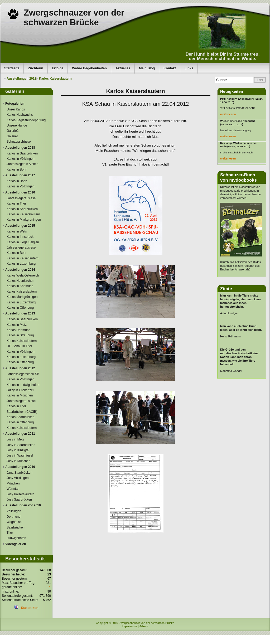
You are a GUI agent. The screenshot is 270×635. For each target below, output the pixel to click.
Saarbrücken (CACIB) (22, 412)
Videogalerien (15, 544)
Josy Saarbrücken (19, 499)
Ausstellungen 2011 (20, 433)
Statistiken (29, 608)
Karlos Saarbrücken (20, 417)
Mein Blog (147, 68)
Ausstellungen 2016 (20, 192)
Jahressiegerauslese (21, 198)
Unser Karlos (16, 109)
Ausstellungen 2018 (20, 147)
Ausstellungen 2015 (20, 225)
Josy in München (18, 461)
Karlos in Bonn (17, 169)
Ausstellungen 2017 (20, 175)
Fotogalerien (14, 103)
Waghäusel (14, 522)
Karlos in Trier (16, 203)
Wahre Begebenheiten (89, 68)
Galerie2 (12, 131)
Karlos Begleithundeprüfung (26, 120)
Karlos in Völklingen (20, 159)
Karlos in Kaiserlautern (22, 258)
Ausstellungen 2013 (20, 313)
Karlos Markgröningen (22, 297)
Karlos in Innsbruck (20, 237)
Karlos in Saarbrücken (22, 153)
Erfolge (57, 68)
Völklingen (14, 511)
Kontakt (169, 68)
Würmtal (12, 489)
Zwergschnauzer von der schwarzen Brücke (74, 17)
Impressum (129, 626)
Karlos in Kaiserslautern (23, 214)
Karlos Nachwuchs (20, 115)
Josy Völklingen (17, 478)
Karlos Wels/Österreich (23, 275)
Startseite (11, 68)
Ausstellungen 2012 (21, 78)
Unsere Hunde (17, 125)
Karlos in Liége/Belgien (23, 242)
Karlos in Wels (17, 231)
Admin (143, 626)
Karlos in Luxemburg (21, 263)
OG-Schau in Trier (19, 346)
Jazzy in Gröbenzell (20, 390)
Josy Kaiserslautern (20, 494)
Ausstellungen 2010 (20, 467)
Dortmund (14, 516)
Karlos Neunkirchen (20, 281)
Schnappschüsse (19, 141)
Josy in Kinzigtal (18, 450)
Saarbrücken (16, 527)
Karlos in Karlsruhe (20, 286)
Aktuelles (122, 68)
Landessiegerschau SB (23, 374)
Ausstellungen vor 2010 (23, 505)
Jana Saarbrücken (19, 472)
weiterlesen (228, 114)
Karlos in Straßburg (20, 335)
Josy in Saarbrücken (21, 445)
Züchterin (35, 68)
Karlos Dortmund (18, 330)
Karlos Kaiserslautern (55, 78)
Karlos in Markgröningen (24, 219)
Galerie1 (12, 136)
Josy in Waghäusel (20, 455)
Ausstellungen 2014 (20, 270)
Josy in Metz (15, 439)
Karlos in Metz (17, 325)
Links (189, 68)
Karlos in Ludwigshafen (23, 385)
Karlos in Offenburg (20, 307)
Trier (10, 533)
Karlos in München (20, 395)
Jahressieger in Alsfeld (22, 164)
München (13, 483)
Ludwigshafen (16, 538)
